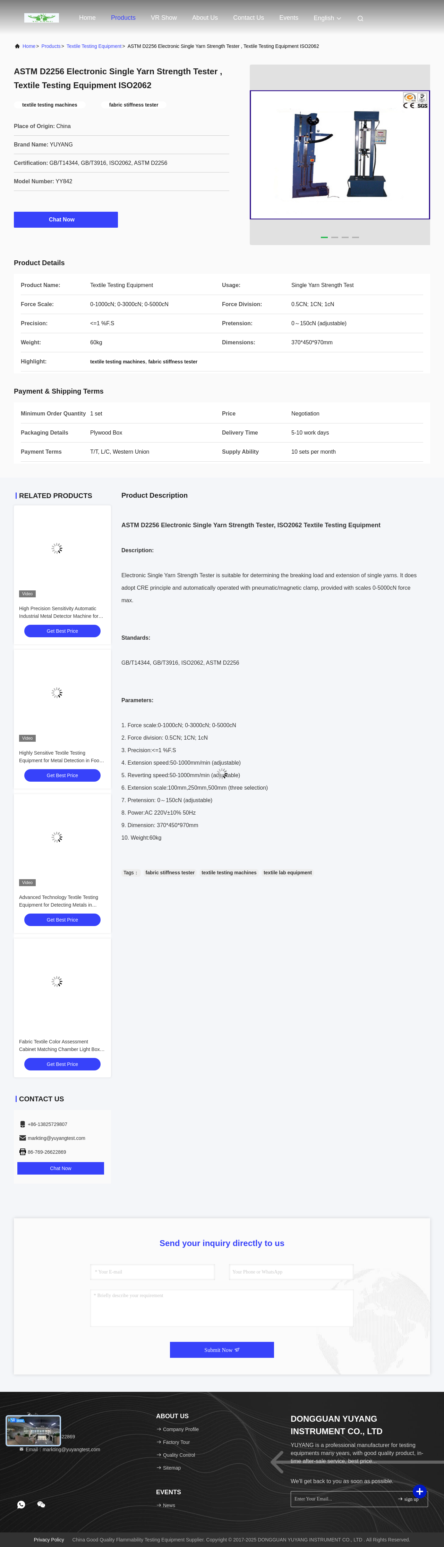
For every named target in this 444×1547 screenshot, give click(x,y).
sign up (408, 1499)
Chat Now (66, 219)
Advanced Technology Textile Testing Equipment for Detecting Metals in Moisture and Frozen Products (58, 904)
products (51, 46)
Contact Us (248, 17)
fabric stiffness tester (170, 872)
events (288, 17)
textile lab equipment (288, 872)
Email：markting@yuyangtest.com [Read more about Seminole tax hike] (59, 1449)
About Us (205, 17)
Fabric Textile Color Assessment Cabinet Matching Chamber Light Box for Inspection (59, 1049)
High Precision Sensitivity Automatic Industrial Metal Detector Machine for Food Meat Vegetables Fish (59, 616)
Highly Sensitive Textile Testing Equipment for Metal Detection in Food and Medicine (60, 760)
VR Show (164, 17)
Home (87, 17)
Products (123, 17)
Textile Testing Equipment (94, 46)
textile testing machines (229, 872)
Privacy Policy (49, 1539)
